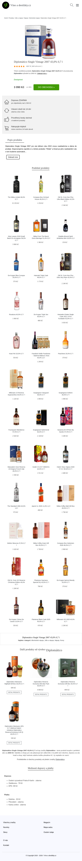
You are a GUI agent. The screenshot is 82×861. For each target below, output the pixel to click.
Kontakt (6, 845)
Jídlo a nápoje (19, 18)
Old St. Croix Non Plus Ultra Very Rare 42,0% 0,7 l (66, 277)
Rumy (62, 640)
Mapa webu (48, 827)
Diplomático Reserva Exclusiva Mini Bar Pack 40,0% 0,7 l (41, 684)
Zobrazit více (13, 157)
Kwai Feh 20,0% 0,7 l (16, 353)
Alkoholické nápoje (34, 18)
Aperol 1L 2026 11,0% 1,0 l (41, 506)
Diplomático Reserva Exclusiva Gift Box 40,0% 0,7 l (68, 684)
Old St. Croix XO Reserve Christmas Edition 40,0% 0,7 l (16, 582)
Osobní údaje (49, 832)
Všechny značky (9, 822)
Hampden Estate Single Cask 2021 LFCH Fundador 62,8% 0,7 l (66, 316)
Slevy (5, 832)
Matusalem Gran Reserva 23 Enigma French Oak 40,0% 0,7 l (16, 469)
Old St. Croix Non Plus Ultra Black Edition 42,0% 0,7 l (65, 199)
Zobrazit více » (42, 73)
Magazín (47, 822)
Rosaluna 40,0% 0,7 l (16, 314)
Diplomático (18, 73)
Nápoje (26, 18)
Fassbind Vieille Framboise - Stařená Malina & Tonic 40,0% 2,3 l (41, 355)
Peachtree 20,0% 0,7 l (65, 353)
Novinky (6, 827)
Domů (6, 18)
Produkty (11, 18)
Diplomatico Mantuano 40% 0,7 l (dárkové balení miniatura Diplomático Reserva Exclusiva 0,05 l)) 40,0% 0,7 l (14, 730)
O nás (5, 840)
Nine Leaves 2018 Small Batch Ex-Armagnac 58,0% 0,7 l (16, 238)
